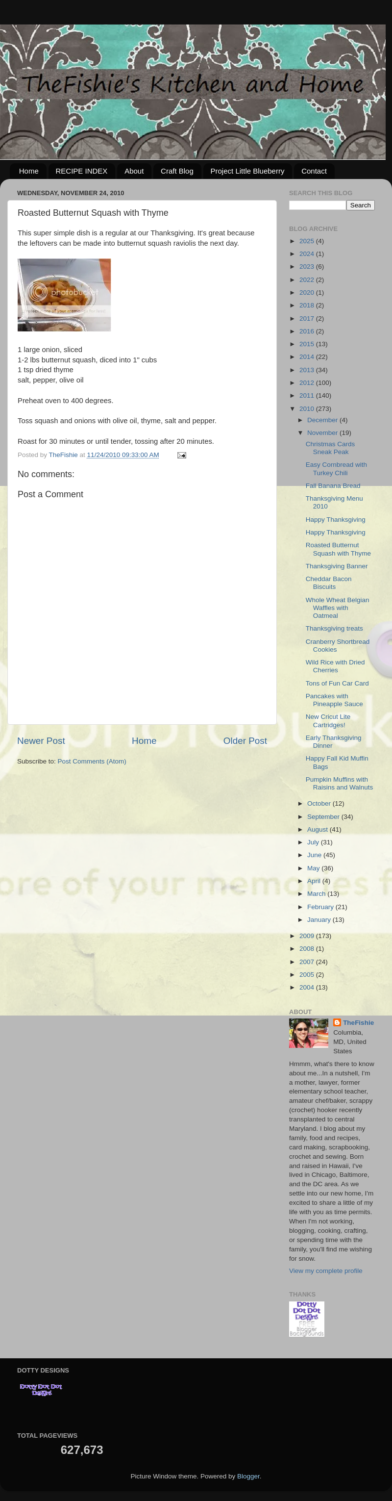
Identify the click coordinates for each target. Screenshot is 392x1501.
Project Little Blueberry (248, 171)
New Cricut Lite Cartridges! (328, 720)
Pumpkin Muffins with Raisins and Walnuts (339, 783)
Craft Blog (177, 171)
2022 (307, 279)
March (317, 893)
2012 (307, 382)
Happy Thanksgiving (336, 519)
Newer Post (41, 741)
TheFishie (358, 1022)
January (320, 919)
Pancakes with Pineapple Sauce (334, 700)
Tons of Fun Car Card (337, 683)
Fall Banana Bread (333, 485)
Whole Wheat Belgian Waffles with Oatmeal (337, 607)
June (315, 855)
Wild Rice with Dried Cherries (335, 666)
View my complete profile (326, 1270)
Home (29, 171)
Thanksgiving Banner (337, 566)
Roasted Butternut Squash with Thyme (338, 549)
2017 (307, 318)
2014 (307, 356)
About (134, 171)
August (318, 829)
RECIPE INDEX (82, 171)
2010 (307, 408)
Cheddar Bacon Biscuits (329, 582)
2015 (307, 344)
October (320, 803)
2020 (307, 292)
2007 (307, 962)
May (314, 868)
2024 (307, 253)
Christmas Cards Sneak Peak (330, 448)
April (314, 881)
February (321, 907)
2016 (307, 331)
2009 (307, 936)
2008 (307, 948)
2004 (307, 987)
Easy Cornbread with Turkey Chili (336, 468)
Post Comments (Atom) (92, 761)
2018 (307, 305)
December (323, 420)
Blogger (248, 1476)
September (324, 816)
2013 (307, 370)
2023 (307, 266)
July (314, 842)
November (323, 432)
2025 (307, 241)
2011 (307, 395)
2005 (307, 974)
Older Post (245, 741)
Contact (314, 171)
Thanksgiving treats (334, 628)
